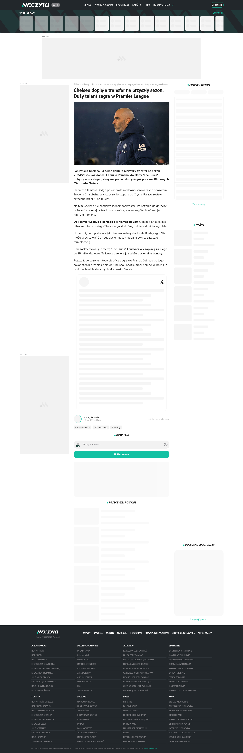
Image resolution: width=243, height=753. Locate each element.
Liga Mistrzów (37, 651)
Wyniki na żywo (104, 5)
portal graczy (205, 633)
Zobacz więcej (199, 204)
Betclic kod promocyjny (180, 710)
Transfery (116, 427)
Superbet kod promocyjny (181, 719)
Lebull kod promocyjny (180, 737)
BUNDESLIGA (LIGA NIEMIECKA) (43, 681)
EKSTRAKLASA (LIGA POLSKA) (43, 664)
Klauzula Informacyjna (183, 633)
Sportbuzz (122, 5)
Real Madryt (83, 655)
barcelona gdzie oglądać (135, 651)
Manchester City (85, 681)
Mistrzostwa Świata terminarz (183, 690)
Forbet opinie (129, 724)
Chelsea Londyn (82, 427)
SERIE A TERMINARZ (177, 677)
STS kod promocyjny (178, 702)
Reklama (110, 633)
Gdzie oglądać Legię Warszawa (137, 686)
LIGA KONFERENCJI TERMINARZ (181, 659)
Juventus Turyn (84, 690)
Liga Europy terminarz (179, 655)
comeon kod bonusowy (180, 741)
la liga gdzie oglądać (133, 655)
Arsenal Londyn (84, 673)
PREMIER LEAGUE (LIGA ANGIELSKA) (45, 668)
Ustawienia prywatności (157, 633)
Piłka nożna (96, 84)
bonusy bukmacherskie (134, 741)
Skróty (136, 5)
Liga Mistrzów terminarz (180, 651)
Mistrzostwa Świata (40, 690)
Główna (77, 84)
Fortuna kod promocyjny (181, 706)
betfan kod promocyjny (180, 724)
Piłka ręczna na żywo (87, 706)
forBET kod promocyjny (134, 715)
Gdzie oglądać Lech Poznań (135, 690)
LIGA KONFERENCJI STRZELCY (43, 710)
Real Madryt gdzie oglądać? (136, 719)
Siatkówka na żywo (86, 702)
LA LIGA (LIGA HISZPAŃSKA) (42, 673)
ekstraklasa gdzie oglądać (135, 664)
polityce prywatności (150, 748)
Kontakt (86, 633)
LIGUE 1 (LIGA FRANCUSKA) (42, 686)
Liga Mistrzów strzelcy (42, 702)
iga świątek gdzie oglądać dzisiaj (138, 659)
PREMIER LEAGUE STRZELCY (42, 719)
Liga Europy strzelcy (41, 706)
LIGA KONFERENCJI (39, 659)
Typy (147, 5)
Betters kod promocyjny (134, 737)
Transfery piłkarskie (87, 732)
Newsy (87, 5)
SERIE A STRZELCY (38, 728)
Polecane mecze (84, 728)
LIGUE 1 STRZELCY (38, 737)
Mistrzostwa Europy (87, 737)
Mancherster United (86, 664)
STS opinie (127, 702)
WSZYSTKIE (218, 13)
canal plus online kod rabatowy (138, 673)
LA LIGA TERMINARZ (177, 673)
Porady (80, 724)
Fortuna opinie (130, 706)
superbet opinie (130, 710)
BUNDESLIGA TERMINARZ (179, 681)
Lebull (126, 732)
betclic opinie (175, 715)
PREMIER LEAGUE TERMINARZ (181, 668)
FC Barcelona (83, 651)
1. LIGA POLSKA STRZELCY (41, 741)
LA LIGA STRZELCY (38, 724)
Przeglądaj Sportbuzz (199, 619)
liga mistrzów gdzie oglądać (90, 741)
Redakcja (98, 633)
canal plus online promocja (136, 668)
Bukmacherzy (163, 5)
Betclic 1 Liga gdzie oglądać (136, 677)
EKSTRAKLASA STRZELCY (41, 715)
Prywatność (136, 633)
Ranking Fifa (83, 719)
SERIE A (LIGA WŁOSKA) (40, 677)
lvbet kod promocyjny (179, 728)
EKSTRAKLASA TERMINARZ (180, 664)
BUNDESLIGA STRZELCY (40, 732)
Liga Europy (36, 655)
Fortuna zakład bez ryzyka (182, 732)
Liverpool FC (83, 659)
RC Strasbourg (101, 427)
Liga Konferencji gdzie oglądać (137, 681)
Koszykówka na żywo (87, 715)
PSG (78, 686)
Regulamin (122, 633)
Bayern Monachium (86, 668)
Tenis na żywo (83, 710)
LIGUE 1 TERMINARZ (177, 686)
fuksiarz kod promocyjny (135, 728)
